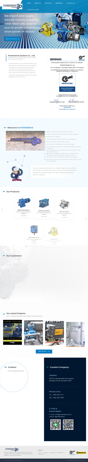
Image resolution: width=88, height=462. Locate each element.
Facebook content (33, 9)
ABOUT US (38, 3)
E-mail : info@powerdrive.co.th (60, 414)
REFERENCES (59, 3)
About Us (46, 452)
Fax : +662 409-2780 (56, 398)
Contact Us (41, 454)
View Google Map (15, 371)
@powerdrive (60, 417)
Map (22, 371)
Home (39, 452)
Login (83, 460)
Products (53, 452)
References (60, 452)
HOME (29, 3)
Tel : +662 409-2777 (56, 395)
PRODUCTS (48, 3)
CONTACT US (71, 3)
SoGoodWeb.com (77, 460)
